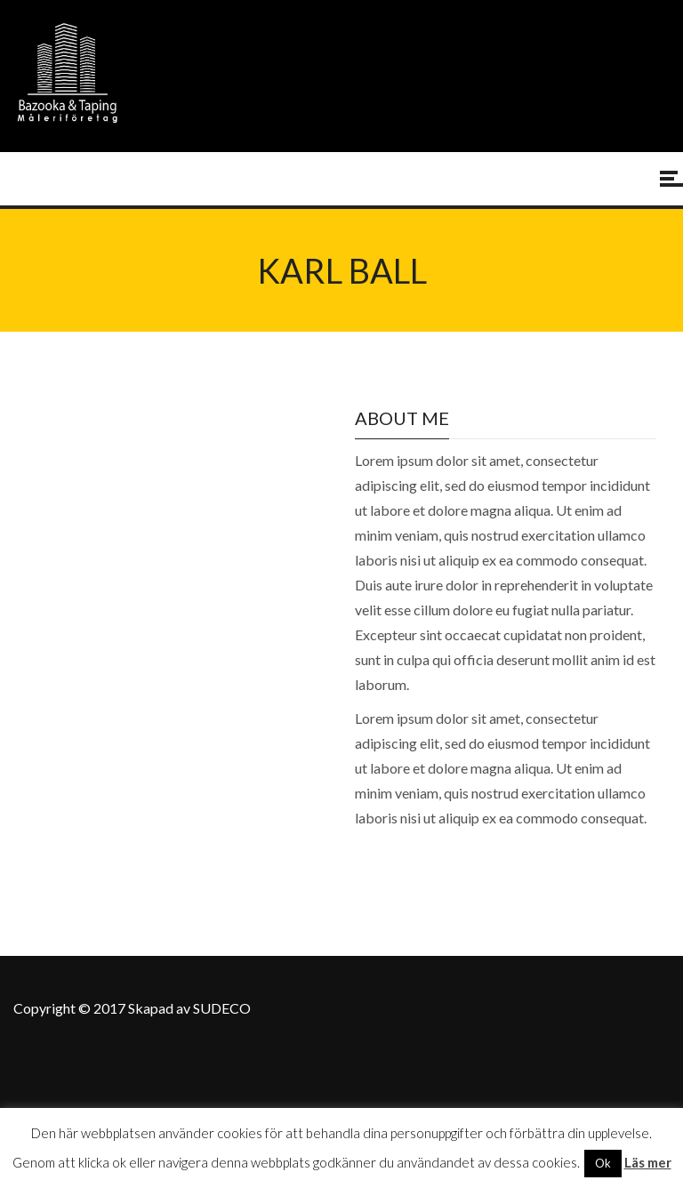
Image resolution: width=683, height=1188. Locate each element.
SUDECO (222, 1007)
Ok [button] (603, 1163)
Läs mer (647, 1162)
